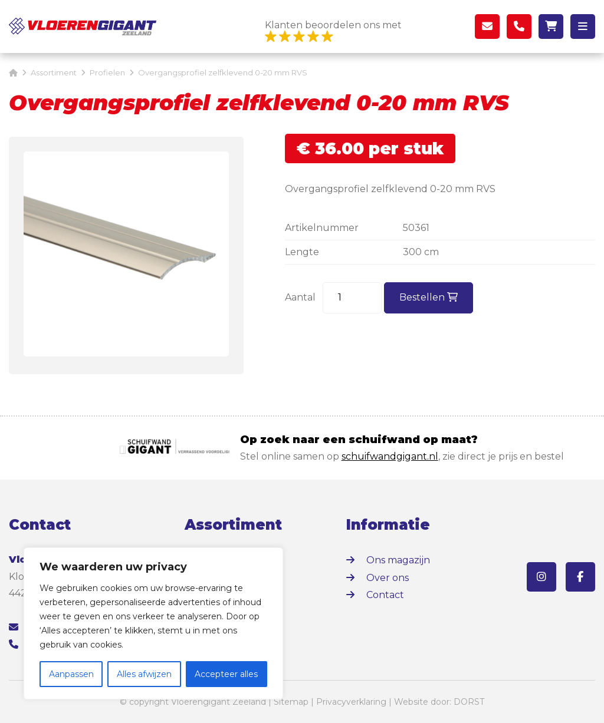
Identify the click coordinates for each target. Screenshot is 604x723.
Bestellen (428, 297)
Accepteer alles (226, 674)
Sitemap (291, 701)
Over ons (387, 577)
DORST (469, 701)
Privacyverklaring (351, 701)
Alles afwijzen (144, 674)
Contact (385, 594)
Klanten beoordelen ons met (333, 31)
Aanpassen (71, 674)
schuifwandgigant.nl (390, 456)
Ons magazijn (398, 560)
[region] (153, 623)
